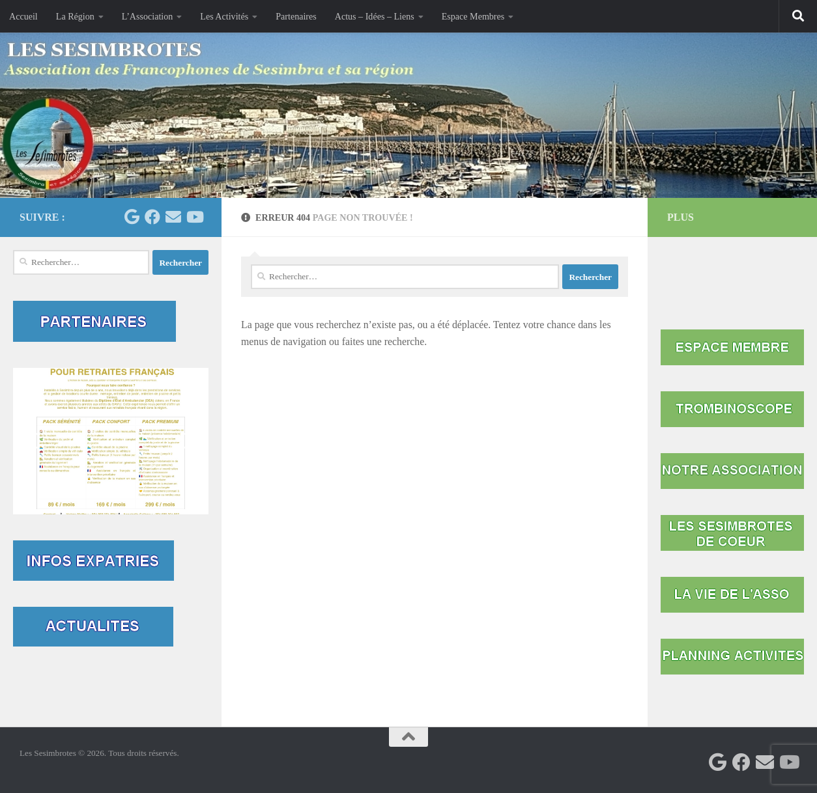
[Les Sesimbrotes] (131, 217)
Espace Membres (473, 16)
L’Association (147, 16)
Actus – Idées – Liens (374, 16)
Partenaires (296, 16)
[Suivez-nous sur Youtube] (194, 217)
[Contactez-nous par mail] (173, 217)
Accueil (23, 16)
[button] (110, 441)
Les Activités (224, 16)
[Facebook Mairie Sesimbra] (152, 217)
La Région (75, 16)
